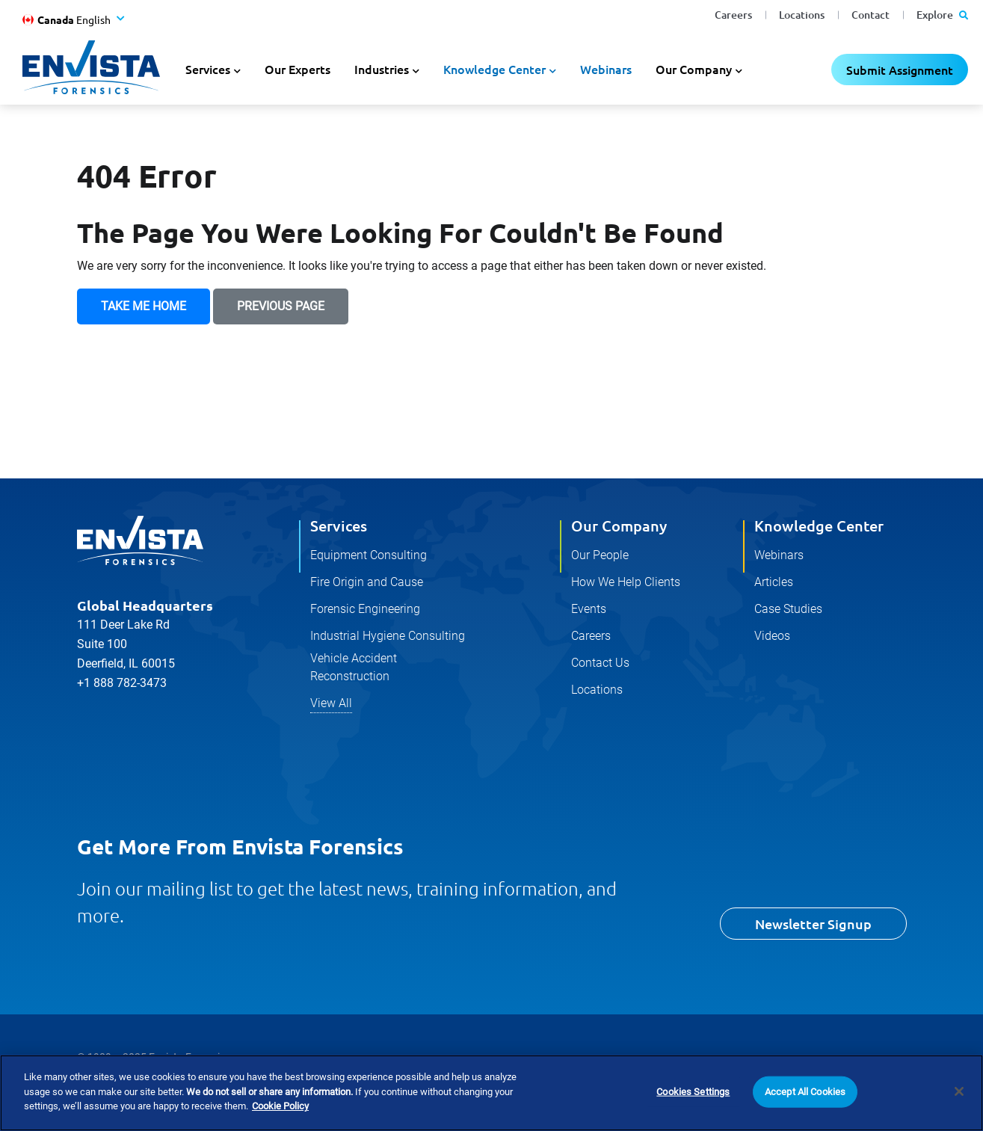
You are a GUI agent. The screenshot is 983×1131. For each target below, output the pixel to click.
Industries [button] (381, 69)
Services (338, 525)
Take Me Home (143, 306)
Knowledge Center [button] (494, 69)
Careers (733, 14)
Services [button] (207, 69)
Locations (802, 14)
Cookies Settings (693, 1094)
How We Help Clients (625, 582)
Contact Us (600, 663)
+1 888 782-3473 (122, 683)
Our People (600, 555)
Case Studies (788, 609)
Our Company (619, 525)
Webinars (606, 69)
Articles (773, 582)
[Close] (959, 1093)
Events (588, 609)
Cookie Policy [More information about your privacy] (280, 1108)
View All (331, 703)
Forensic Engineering (365, 609)
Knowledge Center (819, 525)
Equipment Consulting (368, 555)
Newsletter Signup (813, 923)
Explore (942, 14)
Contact (870, 14)
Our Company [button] (694, 69)
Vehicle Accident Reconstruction (353, 667)
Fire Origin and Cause (366, 582)
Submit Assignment (899, 69)
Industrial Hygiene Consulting (387, 636)
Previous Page (280, 306)
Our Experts (297, 69)
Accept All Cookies (805, 1094)
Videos (772, 636)
